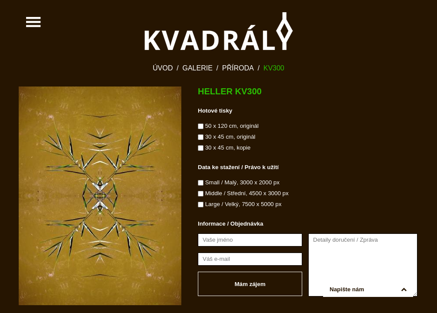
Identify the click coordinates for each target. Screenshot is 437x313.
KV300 (274, 68)
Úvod (163, 68)
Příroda (238, 68)
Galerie (197, 68)
